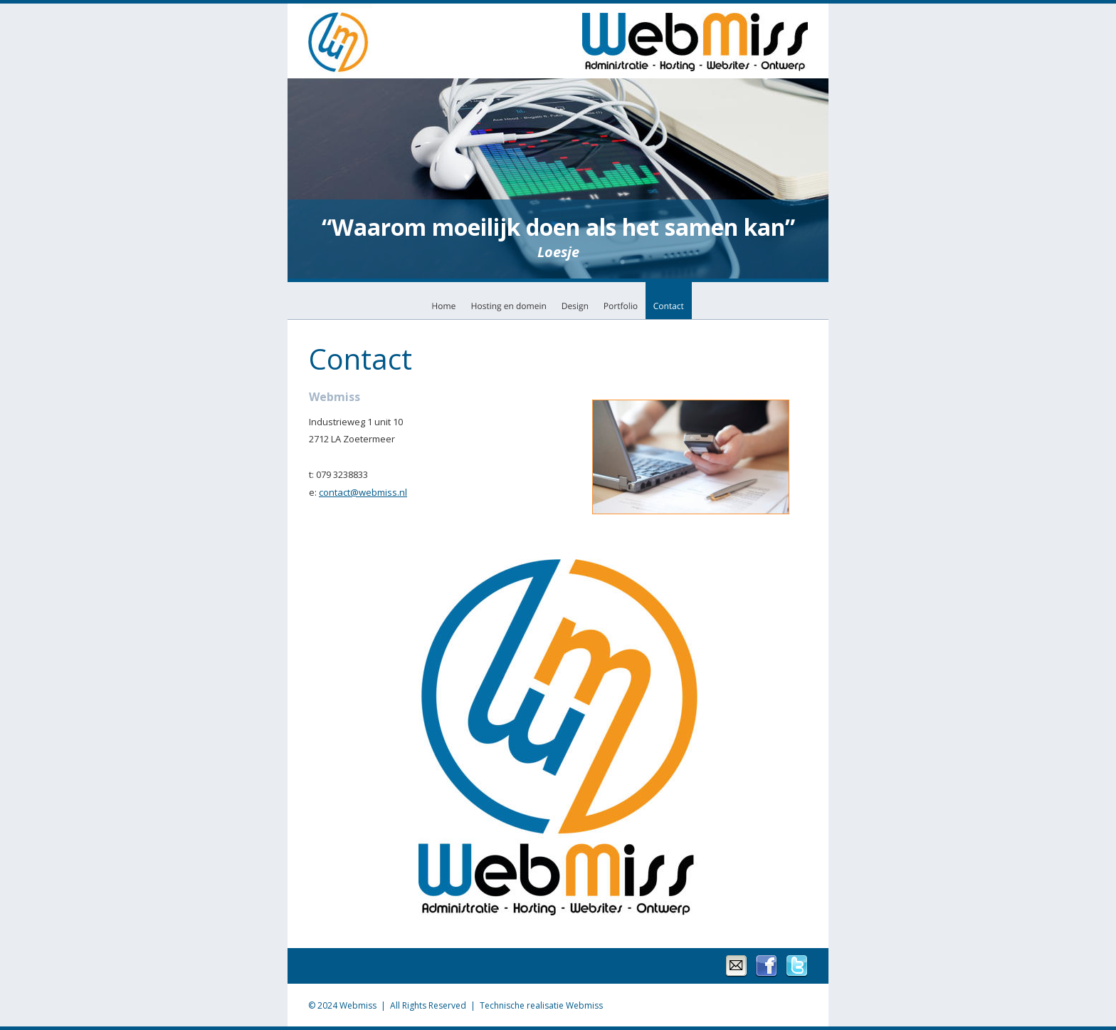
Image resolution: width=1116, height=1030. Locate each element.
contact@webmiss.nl (363, 492)
